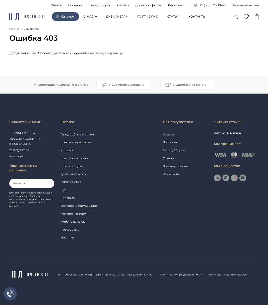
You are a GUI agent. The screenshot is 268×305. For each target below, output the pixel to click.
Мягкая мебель (71, 182)
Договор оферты (148, 5)
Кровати (66, 150)
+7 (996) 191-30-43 (212, 5)
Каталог (65, 16)
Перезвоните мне (245, 5)
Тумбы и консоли (73, 174)
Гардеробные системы (77, 134)
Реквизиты (176, 5)
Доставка (75, 5)
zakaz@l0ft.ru (19, 150)
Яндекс (227, 133)
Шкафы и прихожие (75, 142)
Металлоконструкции (77, 214)
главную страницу (108, 53)
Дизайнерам (117, 16)
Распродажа (69, 229)
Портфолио (147, 16)
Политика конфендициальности (181, 274)
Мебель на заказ (72, 221)
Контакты (197, 16)
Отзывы (123, 5)
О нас (90, 16)
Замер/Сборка (100, 5)
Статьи (173, 16)
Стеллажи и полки (74, 158)
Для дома (67, 198)
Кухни (65, 190)
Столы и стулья (71, 166)
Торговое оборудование (79, 206)
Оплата (56, 5)
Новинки (67, 237)
